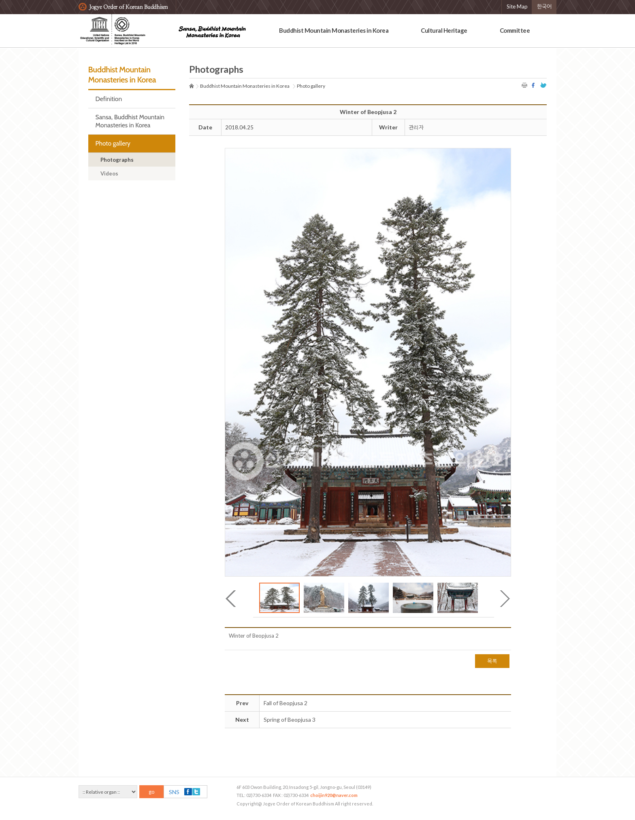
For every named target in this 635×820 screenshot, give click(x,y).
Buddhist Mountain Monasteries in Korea (333, 30)
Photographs (117, 159)
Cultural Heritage (444, 30)
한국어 (544, 6)
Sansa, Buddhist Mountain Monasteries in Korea (130, 121)
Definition (109, 99)
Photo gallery (113, 143)
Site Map (517, 6)
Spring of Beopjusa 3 (289, 719)
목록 (492, 661)
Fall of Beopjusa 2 (285, 703)
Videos (109, 173)
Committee (515, 30)
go (152, 791)
